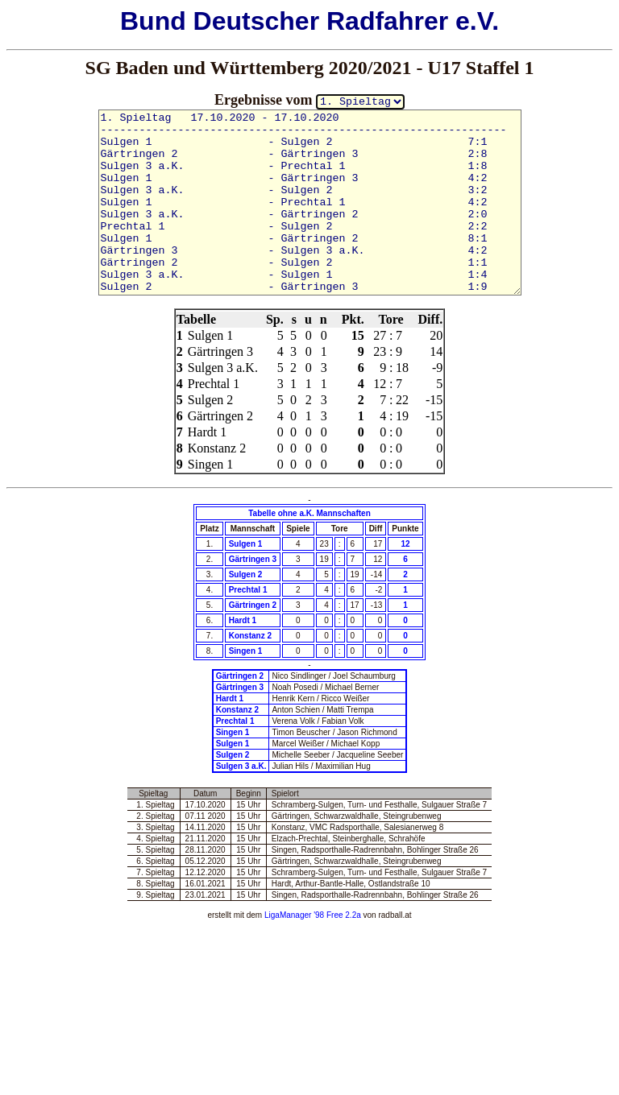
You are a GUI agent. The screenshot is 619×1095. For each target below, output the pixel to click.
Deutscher (256, 20)
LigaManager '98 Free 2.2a (312, 915)
